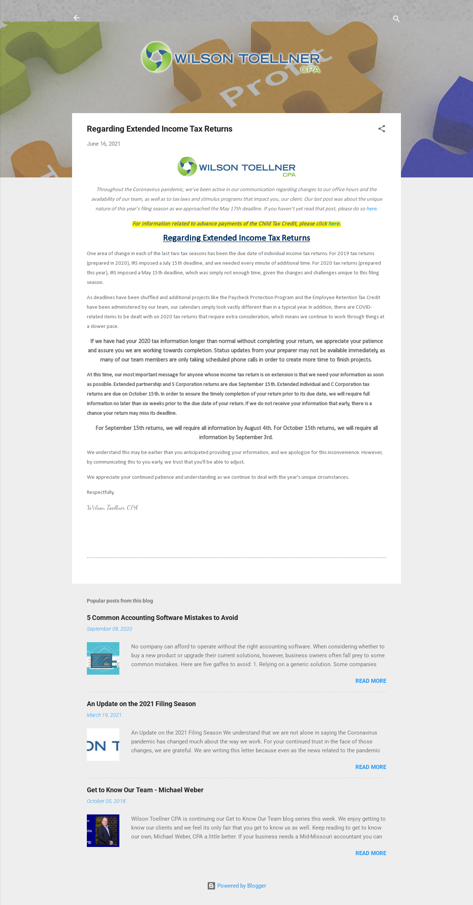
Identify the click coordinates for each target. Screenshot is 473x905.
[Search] (396, 20)
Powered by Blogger (236, 885)
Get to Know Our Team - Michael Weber (145, 790)
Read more (370, 681)
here (371, 209)
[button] (381, 130)
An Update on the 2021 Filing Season (141, 704)
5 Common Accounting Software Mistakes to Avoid (162, 617)
